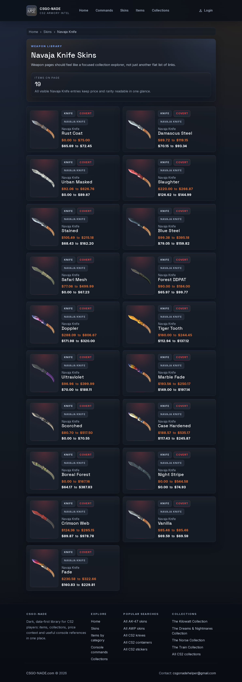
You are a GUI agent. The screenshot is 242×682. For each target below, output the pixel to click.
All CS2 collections (186, 654)
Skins (124, 10)
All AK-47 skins (135, 621)
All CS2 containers (137, 642)
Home (83, 10)
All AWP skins (134, 628)
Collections (160, 10)
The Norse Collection (188, 640)
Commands (104, 10)
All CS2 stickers (135, 649)
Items (140, 10)
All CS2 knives (134, 635)
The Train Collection (187, 647)
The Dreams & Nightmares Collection (192, 630)
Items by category (97, 637)
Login (206, 10)
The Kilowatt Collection (189, 621)
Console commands (99, 649)
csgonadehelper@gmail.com (194, 673)
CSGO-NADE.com (40, 673)
